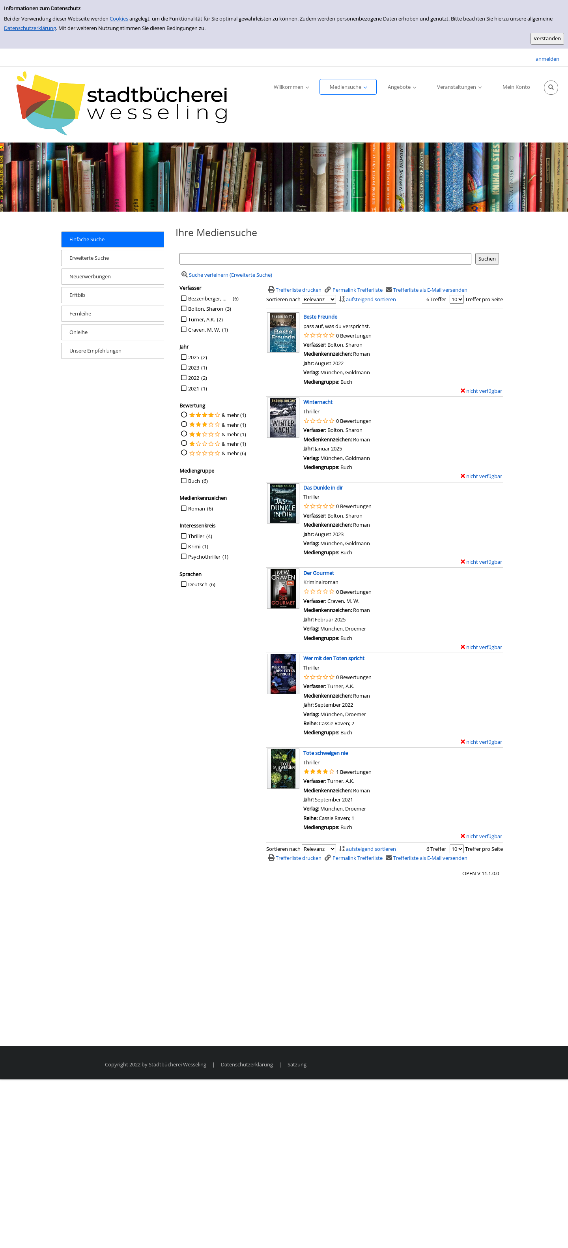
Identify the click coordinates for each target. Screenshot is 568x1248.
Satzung (297, 1064)
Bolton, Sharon (205, 308)
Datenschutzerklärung (30, 28)
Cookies (119, 18)
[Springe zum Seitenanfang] (550, 1230)
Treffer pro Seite (484, 299)
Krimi (194, 546)
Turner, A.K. (201, 319)
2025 (193, 357)
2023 (193, 367)
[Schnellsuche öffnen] (551, 88)
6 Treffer (436, 299)
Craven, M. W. (204, 329)
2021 (193, 388)
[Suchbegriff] (325, 259)
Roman (196, 508)
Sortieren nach (283, 299)
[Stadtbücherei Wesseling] (126, 103)
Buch (194, 480)
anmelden (547, 58)
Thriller (196, 536)
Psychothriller (204, 556)
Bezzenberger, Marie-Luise (209, 298)
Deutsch (197, 584)
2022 (193, 377)
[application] (291, 87)
